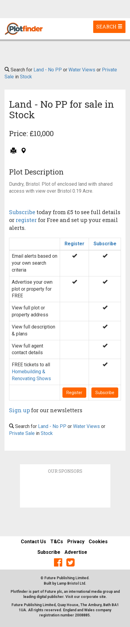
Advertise (76, 552)
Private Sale (22, 433)
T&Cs (56, 541)
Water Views (81, 70)
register (26, 220)
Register (74, 244)
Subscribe (22, 212)
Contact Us (33, 541)
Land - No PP (47, 70)
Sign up (19, 410)
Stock (26, 77)
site (102, 597)
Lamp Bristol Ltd (71, 583)
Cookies (98, 541)
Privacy (75, 541)
